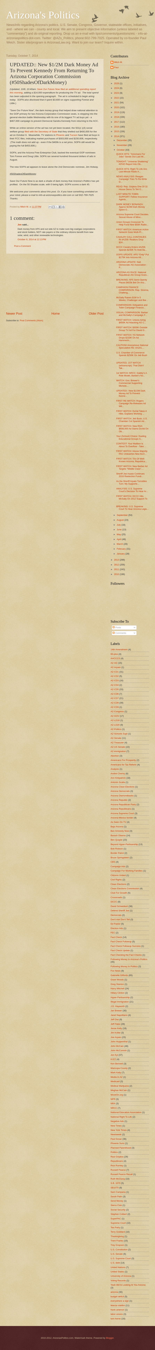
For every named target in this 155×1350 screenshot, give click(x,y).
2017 (117, 122)
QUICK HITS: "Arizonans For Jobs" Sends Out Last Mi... (130, 155)
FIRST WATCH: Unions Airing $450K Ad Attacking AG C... (131, 321)
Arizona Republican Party (123, 804)
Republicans (117, 1161)
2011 (117, 569)
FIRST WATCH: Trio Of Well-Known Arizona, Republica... (131, 460)
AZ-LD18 (115, 720)
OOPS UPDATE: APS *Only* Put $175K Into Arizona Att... (132, 255)
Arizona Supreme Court (122, 813)
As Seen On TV (118, 822)
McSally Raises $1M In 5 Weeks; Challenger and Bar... (132, 298)
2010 (117, 574)
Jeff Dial (115, 1019)
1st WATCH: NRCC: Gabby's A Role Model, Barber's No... (131, 374)
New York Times (119, 1130)
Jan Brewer (116, 1010)
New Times (116, 1125)
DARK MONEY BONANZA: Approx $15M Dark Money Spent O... (130, 207)
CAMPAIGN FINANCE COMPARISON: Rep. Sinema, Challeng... (132, 290)
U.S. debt (115, 1262)
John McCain (117, 1046)
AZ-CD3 (115, 680)
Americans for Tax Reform (124, 764)
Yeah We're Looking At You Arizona (128, 1285)
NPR (113, 1099)
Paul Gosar (116, 1139)
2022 (117, 98)
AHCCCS (115, 658)
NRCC (114, 1108)
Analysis (115, 769)
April (119, 539)
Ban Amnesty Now (120, 831)
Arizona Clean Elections (122, 786)
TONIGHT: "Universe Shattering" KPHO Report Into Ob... (132, 162)
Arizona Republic (119, 800)
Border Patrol (117, 853)
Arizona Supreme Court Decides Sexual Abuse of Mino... (132, 215)
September (122, 515)
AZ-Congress (117, 711)
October (121, 150)
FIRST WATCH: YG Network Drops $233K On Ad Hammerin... (130, 338)
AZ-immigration (118, 751)
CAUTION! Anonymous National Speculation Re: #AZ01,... (132, 346)
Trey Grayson (117, 1245)
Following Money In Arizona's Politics (129, 959)
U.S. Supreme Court (121, 1258)
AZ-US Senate (118, 747)
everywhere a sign (120, 1301)
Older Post (96, 313)
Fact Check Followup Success (126, 946)
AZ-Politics (116, 729)
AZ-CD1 (115, 671)
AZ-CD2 (115, 676)
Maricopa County (119, 1068)
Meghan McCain (119, 1090)
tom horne (116, 1318)
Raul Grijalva (117, 1156)
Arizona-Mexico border (122, 817)
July (119, 525)
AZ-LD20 (115, 725)
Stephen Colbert (119, 1214)
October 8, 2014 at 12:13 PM (32, 239)
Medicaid (115, 1081)
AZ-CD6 (115, 694)
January (121, 553)
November (122, 145)
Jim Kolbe (116, 1032)
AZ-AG (114, 663)
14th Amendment (119, 649)
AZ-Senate (116, 738)
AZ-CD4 (115, 685)
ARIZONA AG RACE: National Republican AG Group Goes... (132, 273)
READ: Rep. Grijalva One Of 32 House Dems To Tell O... (132, 187)
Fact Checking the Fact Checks (126, 955)
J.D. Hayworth (118, 1006)
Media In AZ (117, 1077)
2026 (117, 83)
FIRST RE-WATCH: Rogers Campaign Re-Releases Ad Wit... (131, 404)
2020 (117, 107)
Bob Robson (117, 848)
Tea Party (115, 1227)
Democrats (116, 915)
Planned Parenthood (121, 1148)
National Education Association (126, 1112)
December (122, 140)
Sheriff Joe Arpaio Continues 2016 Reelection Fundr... (130, 475)
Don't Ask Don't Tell (120, 919)
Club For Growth (119, 893)
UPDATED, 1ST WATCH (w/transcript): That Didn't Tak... (130, 365)
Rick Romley (117, 1165)
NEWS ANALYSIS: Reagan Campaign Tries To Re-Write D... (131, 179)
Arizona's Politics (43, 15)
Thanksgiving (117, 1236)
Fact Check (116, 937)
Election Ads (117, 928)
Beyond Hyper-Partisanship (124, 844)
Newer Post (14, 313)
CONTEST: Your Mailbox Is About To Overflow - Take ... (131, 445)
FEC (113, 932)
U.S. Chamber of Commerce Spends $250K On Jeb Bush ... (131, 355)
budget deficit (117, 1296)
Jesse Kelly (116, 1028)
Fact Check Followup (121, 941)
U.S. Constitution (119, 1249)
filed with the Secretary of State (41, 131)
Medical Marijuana (120, 1086)
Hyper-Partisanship (120, 997)
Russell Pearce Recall (122, 1174)
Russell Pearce (118, 1170)
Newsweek (116, 1134)
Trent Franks (117, 1240)
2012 (117, 564)
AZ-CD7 (115, 698)
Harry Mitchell (117, 988)
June (119, 529)
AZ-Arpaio (116, 667)
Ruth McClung (118, 1178)
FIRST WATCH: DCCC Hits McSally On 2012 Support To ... (131, 499)
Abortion (115, 755)
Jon (20, 224)
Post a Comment (22, 246)
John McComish (119, 1050)
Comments (119, 633)
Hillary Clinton (117, 993)
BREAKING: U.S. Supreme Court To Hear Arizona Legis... (132, 507)
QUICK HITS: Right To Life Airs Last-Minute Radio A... (131, 170)
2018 (117, 117)
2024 (117, 88)
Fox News (116, 970)
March (120, 544)
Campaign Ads (118, 866)
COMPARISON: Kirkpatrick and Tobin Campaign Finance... (131, 306)
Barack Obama (118, 835)
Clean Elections (118, 884)
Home (55, 313)
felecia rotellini (118, 1305)
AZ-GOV (115, 716)
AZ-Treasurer (117, 742)
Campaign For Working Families (127, 870)
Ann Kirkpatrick (118, 778)
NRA (113, 1103)
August (120, 520)
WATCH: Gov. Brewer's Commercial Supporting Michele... (129, 383)
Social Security (118, 1209)
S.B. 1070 (116, 1183)
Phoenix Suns (117, 1143)
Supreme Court (118, 1223)
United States (117, 1271)
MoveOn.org (117, 1094)
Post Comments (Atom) (31, 320)
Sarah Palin (116, 1196)
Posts (117, 627)
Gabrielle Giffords (119, 975)
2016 (117, 126)
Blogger (110, 1338)
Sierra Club (116, 1205)
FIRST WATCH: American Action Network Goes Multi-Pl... (132, 230)
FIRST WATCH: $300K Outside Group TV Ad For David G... (131, 328)
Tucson (74, 135)
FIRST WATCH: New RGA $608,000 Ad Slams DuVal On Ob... (132, 429)
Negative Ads (117, 1121)
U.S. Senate (117, 1254)
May (119, 534)
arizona (114, 1292)
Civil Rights (116, 879)
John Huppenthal (119, 1041)
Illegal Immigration (120, 1001)
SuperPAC (116, 1218)
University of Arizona (121, 1276)
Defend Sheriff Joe (120, 910)
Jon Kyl (114, 1055)
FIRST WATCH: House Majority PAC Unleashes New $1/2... (131, 452)
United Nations (118, 1267)
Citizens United (118, 875)
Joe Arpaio (116, 1037)
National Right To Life (121, 1117)
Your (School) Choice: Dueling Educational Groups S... (131, 437)
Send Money (117, 1201)
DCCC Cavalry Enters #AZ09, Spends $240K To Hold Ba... (131, 248)
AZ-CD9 (115, 707)
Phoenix (60, 135)
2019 (117, 112)
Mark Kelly (116, 1072)
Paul (116, 67)
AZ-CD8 (115, 702)
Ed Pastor (116, 923)
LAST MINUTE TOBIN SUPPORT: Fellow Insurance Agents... (132, 197)
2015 (117, 131)
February (121, 549)
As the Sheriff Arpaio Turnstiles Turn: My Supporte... (131, 482)
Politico (114, 1152)
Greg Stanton (117, 984)
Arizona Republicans (121, 809)
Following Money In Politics (124, 966)
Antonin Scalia (118, 782)
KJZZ (113, 1059)
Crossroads (116, 897)
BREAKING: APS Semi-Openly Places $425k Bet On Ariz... (131, 281)
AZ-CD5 (115, 689)
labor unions (117, 1314)
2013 (117, 559)
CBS (113, 862)
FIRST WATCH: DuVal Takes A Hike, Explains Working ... (131, 412)
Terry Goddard (118, 1232)
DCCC (114, 901)
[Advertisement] (55, 282)
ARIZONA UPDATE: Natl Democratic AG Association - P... (131, 265)
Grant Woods (117, 979)
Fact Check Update (120, 950)
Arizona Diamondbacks (122, 795)
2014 (117, 136)
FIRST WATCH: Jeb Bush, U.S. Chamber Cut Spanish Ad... (131, 419)
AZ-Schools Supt (119, 733)
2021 (117, 102)
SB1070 (115, 1187)
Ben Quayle (116, 839)
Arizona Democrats (120, 791)
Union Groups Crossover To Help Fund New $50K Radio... (132, 223)
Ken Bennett (117, 1063)
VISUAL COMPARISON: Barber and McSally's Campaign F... (132, 313)
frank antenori (117, 1309)
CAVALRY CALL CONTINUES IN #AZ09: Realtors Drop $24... (131, 240)
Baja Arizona (117, 826)
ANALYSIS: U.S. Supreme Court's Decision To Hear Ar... (132, 490)
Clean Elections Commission (125, 888)
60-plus (114, 654)
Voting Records (118, 1280)
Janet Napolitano (119, 1015)
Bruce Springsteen (120, 857)
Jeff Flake (115, 1024)
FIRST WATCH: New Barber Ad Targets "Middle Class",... (132, 467)
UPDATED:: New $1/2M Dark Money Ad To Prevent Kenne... (130, 393)
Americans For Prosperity (123, 760)
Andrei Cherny (118, 773)
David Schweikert (119, 906)
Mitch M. (118, 62)
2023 (117, 93)
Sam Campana (118, 1192)
